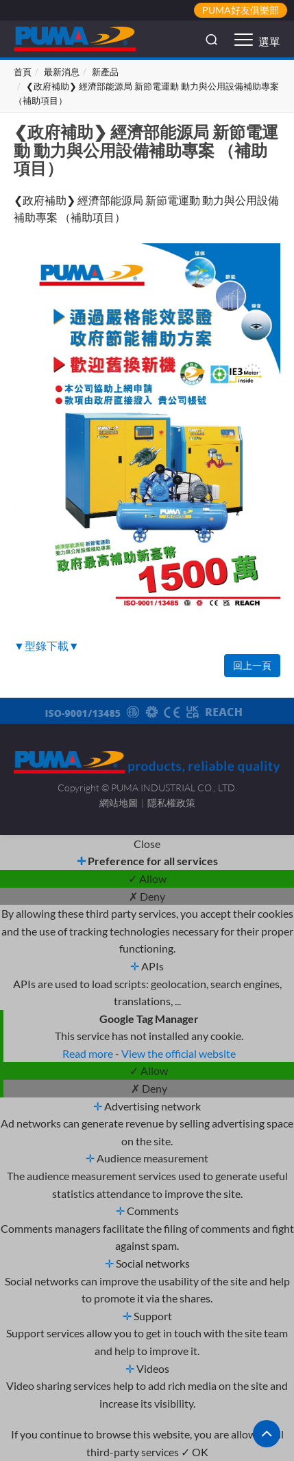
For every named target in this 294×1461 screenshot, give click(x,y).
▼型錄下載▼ (46, 645)
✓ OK (194, 1451)
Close (147, 843)
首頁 (23, 71)
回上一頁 (252, 665)
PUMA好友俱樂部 (240, 10)
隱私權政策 (171, 802)
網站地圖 (118, 802)
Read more (88, 1053)
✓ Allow (147, 878)
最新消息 (61, 71)
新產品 (105, 71)
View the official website (178, 1053)
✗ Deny (147, 896)
